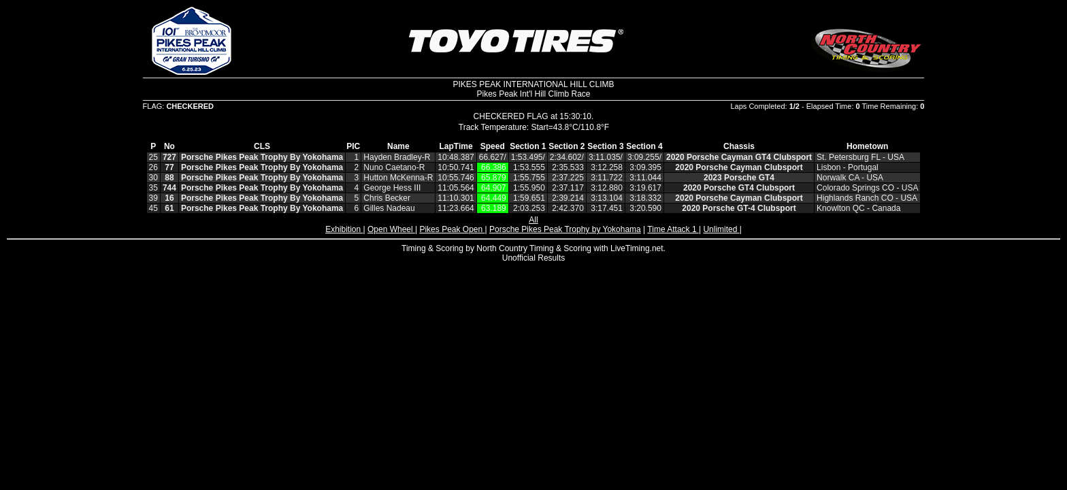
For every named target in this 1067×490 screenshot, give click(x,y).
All (533, 220)
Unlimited (721, 229)
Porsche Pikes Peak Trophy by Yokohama (565, 229)
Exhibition (344, 229)
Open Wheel (391, 229)
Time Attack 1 (673, 229)
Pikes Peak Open (452, 229)
